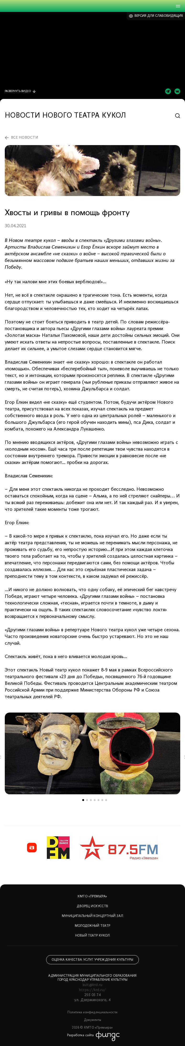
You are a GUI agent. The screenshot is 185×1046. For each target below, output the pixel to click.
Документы (92, 1020)
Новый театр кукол (92, 935)
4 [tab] (95, 800)
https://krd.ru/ (92, 990)
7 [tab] (106, 800)
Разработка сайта (80, 1035)
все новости (24, 138)
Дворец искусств (92, 906)
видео (18, 91)
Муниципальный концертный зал (92, 916)
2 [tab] (87, 800)
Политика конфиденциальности (92, 1012)
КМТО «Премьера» (92, 896)
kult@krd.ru (92, 985)
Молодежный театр (92, 926)
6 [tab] (102, 800)
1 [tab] (83, 800)
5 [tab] (98, 800)
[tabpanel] (92, 753)
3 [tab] (91, 800)
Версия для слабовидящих (159, 16)
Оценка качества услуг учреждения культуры (92, 960)
